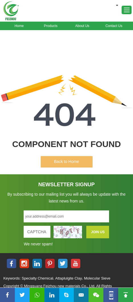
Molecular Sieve (97, 278)
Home (19, 26)
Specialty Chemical (37, 278)
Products (50, 26)
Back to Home (66, 161)
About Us (82, 26)
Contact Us (113, 26)
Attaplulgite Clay (68, 278)
